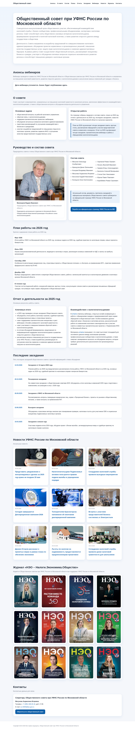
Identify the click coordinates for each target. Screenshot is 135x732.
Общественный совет (22, 3)
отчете (74, 314)
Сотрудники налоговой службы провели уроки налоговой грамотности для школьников (102, 552)
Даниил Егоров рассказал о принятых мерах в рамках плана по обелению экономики (30, 552)
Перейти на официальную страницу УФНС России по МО (93, 209)
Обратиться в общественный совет (30, 712)
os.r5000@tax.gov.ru (27, 707)
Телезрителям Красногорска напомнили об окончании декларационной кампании (64, 514)
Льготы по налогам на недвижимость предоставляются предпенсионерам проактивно (66, 552)
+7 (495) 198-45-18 (28, 704)
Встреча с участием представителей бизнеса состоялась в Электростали (101, 514)
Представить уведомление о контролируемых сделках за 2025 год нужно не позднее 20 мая (29, 474)
